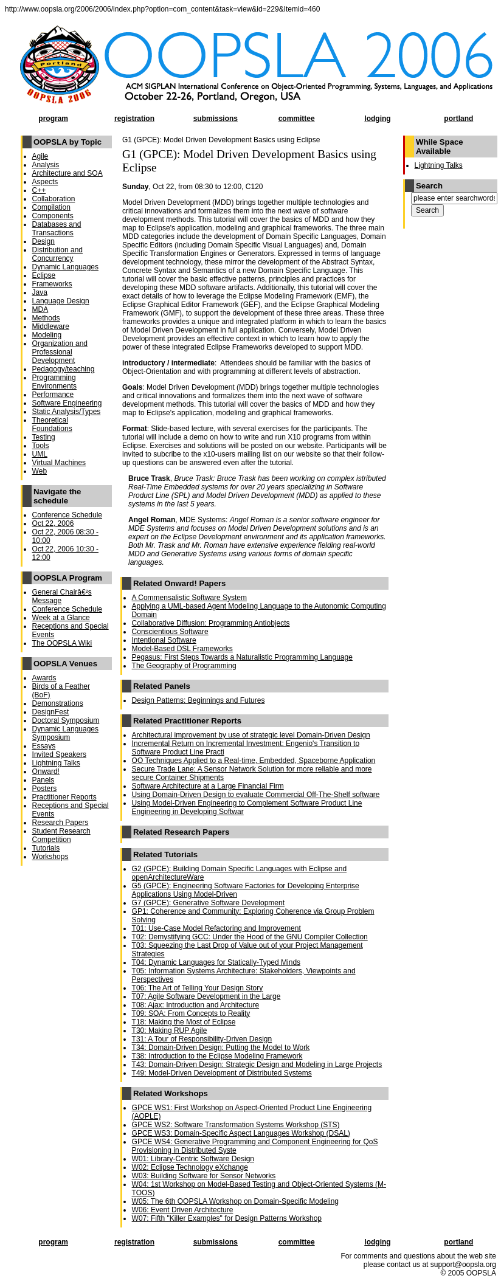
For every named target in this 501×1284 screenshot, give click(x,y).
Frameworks (52, 284)
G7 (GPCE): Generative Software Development (208, 903)
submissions (215, 118)
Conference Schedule (67, 515)
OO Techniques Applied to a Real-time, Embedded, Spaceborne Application (254, 760)
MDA (40, 309)
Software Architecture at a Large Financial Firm (208, 786)
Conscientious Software (170, 631)
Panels (43, 780)
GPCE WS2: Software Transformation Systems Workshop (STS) (236, 1124)
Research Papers (60, 822)
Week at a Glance (61, 617)
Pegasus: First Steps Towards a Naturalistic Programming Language (242, 657)
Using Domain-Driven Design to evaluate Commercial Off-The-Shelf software (256, 794)
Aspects (45, 182)
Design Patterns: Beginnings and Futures (198, 700)
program (53, 118)
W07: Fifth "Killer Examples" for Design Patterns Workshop (227, 1218)
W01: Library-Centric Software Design (193, 1159)
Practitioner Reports (64, 797)
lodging (377, 118)
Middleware (50, 326)
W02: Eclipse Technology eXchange (190, 1167)
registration (134, 118)
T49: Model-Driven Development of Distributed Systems (222, 1073)
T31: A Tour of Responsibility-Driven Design (202, 1039)
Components (53, 216)
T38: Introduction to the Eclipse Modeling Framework (217, 1056)
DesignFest (50, 712)
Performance (53, 394)
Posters (44, 788)
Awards (44, 678)
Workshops (50, 856)
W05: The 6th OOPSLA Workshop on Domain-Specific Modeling (235, 1201)
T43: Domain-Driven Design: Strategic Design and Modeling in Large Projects (257, 1064)
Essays (44, 746)
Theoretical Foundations (52, 424)
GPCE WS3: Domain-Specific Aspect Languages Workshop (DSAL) (241, 1133)
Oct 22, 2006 (53, 523)
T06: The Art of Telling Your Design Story (197, 988)
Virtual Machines (59, 462)
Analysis (46, 164)
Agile (40, 156)
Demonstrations (57, 703)
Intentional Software (164, 640)
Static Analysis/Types (66, 411)
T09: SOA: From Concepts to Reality (191, 1013)
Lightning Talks (56, 763)
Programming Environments (54, 381)
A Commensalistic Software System (189, 597)
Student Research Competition (61, 835)
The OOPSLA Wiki (62, 643)
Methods (46, 318)
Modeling (47, 335)
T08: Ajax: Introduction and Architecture (195, 1005)
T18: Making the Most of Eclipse (184, 1022)
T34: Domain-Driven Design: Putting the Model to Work (221, 1047)
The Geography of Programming (184, 665)
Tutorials (46, 848)
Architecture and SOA (67, 173)
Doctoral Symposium (66, 720)
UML (39, 454)
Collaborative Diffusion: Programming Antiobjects (211, 623)
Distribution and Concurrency (57, 254)
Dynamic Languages (65, 267)
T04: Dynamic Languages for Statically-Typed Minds (216, 962)
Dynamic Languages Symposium (65, 733)
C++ (39, 190)
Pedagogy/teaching (63, 369)
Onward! (46, 771)
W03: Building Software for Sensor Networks (204, 1176)
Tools (40, 445)
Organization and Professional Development (60, 352)
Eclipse (44, 275)
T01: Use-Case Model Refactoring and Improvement (216, 928)
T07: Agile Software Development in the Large (206, 996)
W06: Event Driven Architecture (182, 1210)
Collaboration (53, 199)
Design (43, 241)
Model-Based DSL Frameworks (182, 648)
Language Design (60, 301)
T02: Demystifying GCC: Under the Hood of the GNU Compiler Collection (250, 937)
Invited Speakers (59, 754)
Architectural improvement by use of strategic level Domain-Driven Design (251, 735)
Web (39, 471)
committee (296, 118)
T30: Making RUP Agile (169, 1030)
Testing (43, 437)
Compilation (51, 207)
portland (458, 118)
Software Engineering (67, 403)
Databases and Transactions (56, 228)
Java (39, 292)
